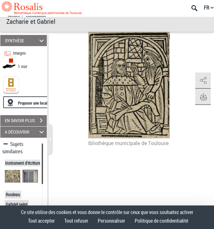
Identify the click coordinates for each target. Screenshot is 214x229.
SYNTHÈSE (25, 40)
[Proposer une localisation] (33, 102)
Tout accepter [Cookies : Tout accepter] (41, 220)
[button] (203, 81)
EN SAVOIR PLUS (26, 120)
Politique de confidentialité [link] (161, 220)
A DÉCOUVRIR (25, 132)
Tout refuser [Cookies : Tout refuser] (76, 220)
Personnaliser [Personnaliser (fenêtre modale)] (111, 220)
